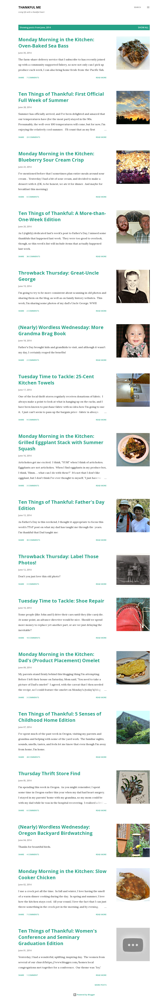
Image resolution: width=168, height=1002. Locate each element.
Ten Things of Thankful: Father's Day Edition (61, 505)
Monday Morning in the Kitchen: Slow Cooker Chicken (62, 874)
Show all (143, 27)
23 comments (33, 137)
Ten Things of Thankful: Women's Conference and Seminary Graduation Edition (57, 937)
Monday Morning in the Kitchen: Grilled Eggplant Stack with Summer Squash (60, 442)
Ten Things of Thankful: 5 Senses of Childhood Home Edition (59, 717)
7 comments (33, 77)
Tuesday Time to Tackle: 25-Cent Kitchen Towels (56, 379)
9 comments (33, 419)
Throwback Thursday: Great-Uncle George (58, 276)
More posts (100, 985)
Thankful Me (29, 7)
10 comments (33, 638)
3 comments (33, 485)
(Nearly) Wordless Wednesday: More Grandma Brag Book (60, 330)
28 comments (33, 757)
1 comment (32, 975)
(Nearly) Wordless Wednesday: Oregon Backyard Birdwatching (55, 830)
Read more (101, 77)
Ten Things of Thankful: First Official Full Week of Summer (61, 97)
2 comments (33, 311)
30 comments (33, 540)
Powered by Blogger (84, 994)
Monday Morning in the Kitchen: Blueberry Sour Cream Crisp (56, 156)
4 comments (33, 854)
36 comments (33, 256)
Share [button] (21, 77)
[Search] (137, 7)
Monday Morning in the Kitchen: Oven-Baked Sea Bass (56, 42)
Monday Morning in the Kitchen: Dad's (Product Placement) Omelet (59, 657)
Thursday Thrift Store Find (49, 773)
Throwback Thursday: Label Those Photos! (58, 559)
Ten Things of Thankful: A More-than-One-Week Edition (62, 216)
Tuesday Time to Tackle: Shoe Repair (61, 601)
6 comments (33, 197)
